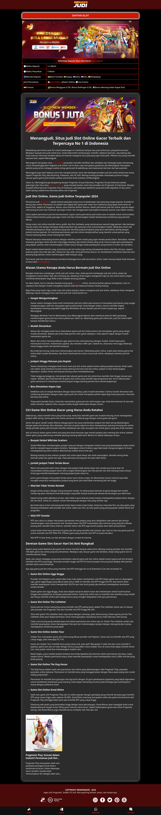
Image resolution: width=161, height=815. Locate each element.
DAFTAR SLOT (80, 15)
